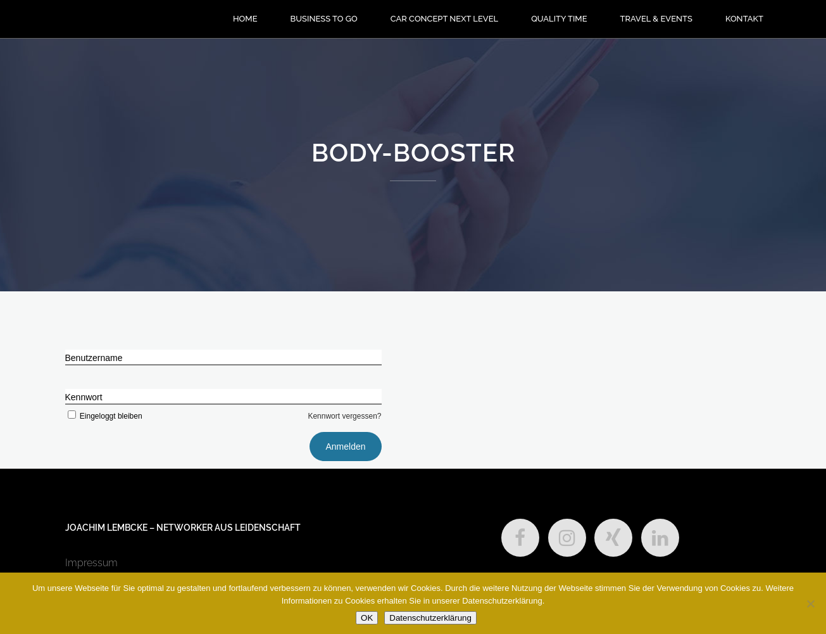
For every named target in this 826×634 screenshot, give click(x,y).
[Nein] (810, 603)
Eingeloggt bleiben (103, 416)
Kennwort (84, 397)
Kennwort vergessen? (344, 416)
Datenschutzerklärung (430, 618)
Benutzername (94, 358)
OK (367, 618)
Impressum (91, 563)
